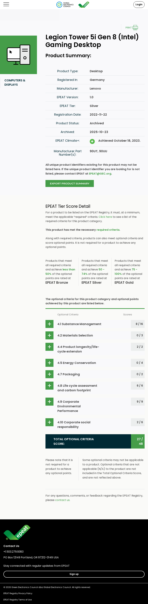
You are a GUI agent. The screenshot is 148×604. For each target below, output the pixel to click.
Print (129, 27)
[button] (95, 324)
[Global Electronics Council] (65, 5)
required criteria (108, 230)
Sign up (74, 574)
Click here (105, 217)
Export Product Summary (69, 183)
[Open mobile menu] (6, 4)
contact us (62, 500)
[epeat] (83, 5)
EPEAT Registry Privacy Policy (17, 593)
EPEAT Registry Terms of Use (17, 599)
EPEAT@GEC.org (100, 174)
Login (139, 4)
